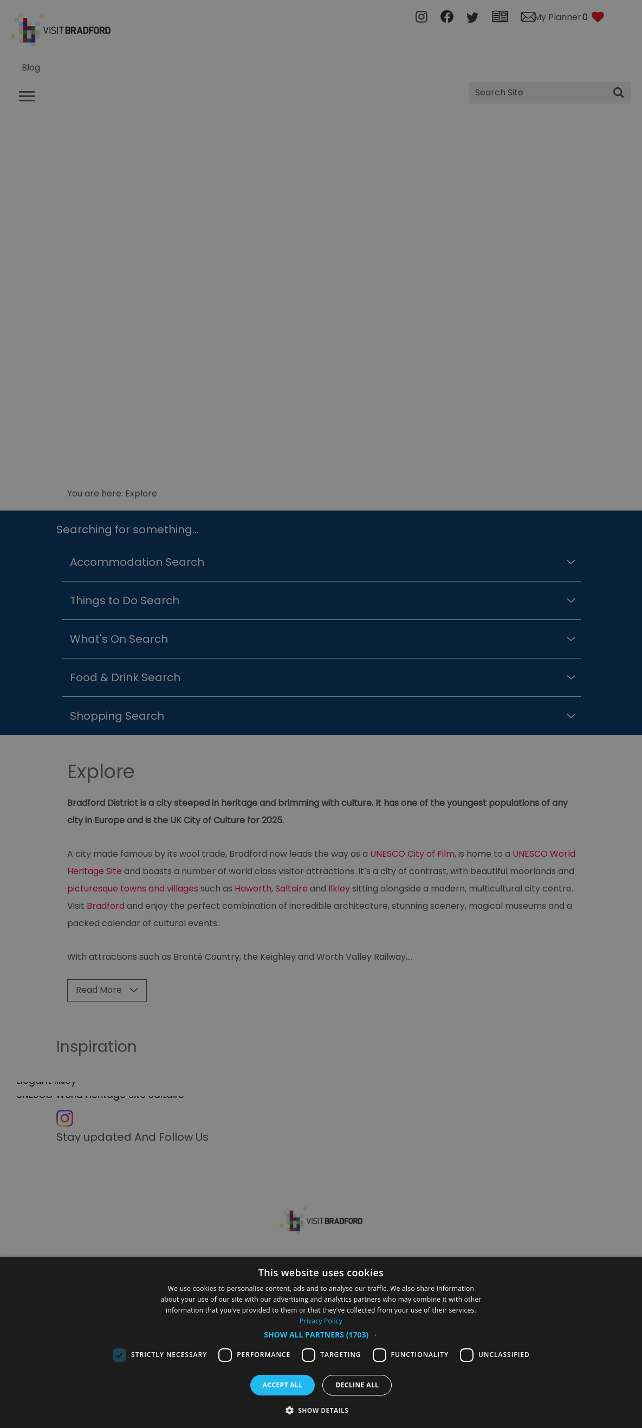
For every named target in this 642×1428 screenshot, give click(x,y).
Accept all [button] (283, 1385)
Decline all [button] (357, 1385)
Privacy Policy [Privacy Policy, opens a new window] (321, 1321)
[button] (321, 1335)
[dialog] (321, 1342)
